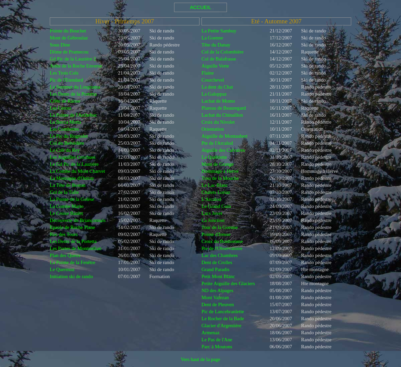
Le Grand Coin (216, 206)
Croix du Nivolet (218, 122)
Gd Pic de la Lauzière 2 (73, 59)
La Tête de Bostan (68, 185)
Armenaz (211, 332)
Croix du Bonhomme (222, 241)
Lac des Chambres (220, 255)
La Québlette (214, 157)
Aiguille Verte (215, 66)
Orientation (213, 129)
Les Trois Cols (64, 73)
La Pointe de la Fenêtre (72, 262)
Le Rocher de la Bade (223, 318)
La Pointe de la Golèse (72, 199)
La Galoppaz (214, 94)
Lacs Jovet (212, 213)
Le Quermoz (62, 269)
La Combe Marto (67, 206)
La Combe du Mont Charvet (77, 171)
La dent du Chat (217, 87)
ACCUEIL (200, 7)
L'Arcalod (211, 199)
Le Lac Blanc (215, 185)
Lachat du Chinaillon (222, 115)
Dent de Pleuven (218, 304)
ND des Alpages (217, 290)
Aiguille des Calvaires (223, 150)
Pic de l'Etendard (66, 80)
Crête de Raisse (65, 101)
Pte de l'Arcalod (217, 143)
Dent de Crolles (217, 262)
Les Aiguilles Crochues (73, 157)
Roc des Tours (64, 234)
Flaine (208, 73)
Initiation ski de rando (71, 276)
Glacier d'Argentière (221, 325)
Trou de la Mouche (220, 178)
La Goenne (212, 37)
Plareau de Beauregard (224, 108)
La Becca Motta (65, 122)
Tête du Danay (216, 44)
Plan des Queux (65, 255)
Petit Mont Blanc (218, 276)
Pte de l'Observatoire (222, 248)
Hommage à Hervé (220, 171)
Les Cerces (61, 108)
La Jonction (213, 220)
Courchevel (213, 80)
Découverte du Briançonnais (78, 220)
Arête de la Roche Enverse (76, 66)
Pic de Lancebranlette (223, 311)
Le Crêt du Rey (65, 150)
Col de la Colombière (223, 51)
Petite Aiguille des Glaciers (228, 283)
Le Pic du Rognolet (69, 136)
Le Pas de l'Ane (217, 339)
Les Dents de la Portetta (73, 94)
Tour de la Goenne (220, 227)
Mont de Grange (218, 164)
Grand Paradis (215, 269)
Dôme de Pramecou (69, 51)
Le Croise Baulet (66, 213)
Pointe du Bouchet (68, 30)
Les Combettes (64, 129)
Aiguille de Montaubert (225, 136)
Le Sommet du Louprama (75, 87)
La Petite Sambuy (219, 30)
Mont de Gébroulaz (69, 37)
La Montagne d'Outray (72, 178)
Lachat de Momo (218, 101)
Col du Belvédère (67, 143)
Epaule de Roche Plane (72, 227)
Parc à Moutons (217, 346)
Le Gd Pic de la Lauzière (74, 164)
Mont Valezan (215, 297)
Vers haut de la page (200, 359)
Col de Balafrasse (219, 59)
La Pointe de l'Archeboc (73, 115)
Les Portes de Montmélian (75, 248)
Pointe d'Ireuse (216, 234)
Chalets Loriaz (216, 192)
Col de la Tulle (64, 192)
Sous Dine (60, 44)
